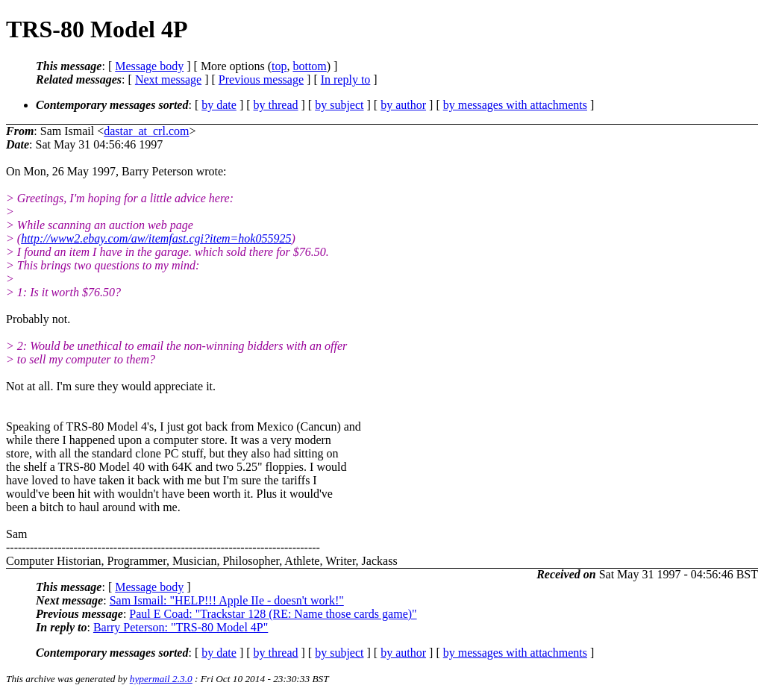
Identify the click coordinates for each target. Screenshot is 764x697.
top (279, 66)
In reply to (346, 79)
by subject (339, 105)
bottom (309, 66)
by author (403, 105)
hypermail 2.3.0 (161, 678)
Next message (168, 79)
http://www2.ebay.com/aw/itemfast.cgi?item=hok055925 (156, 238)
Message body (149, 66)
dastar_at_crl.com (146, 131)
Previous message (261, 79)
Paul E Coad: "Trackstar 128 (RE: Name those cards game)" (272, 613)
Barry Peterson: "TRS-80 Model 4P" (180, 627)
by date (219, 105)
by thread (276, 105)
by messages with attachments (515, 105)
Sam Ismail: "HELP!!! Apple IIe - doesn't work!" (227, 600)
